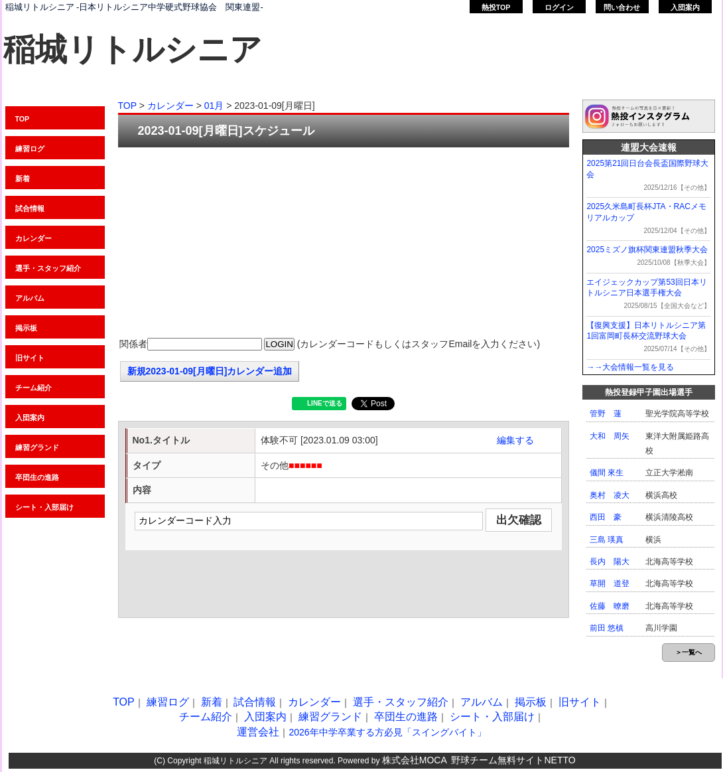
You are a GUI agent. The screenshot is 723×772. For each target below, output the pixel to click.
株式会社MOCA (414, 760)
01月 (214, 105)
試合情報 (29, 208)
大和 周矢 (609, 436)
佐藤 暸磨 (609, 606)
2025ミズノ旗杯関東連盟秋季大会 (647, 249)
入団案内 (685, 7)
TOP (22, 119)
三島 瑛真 (607, 539)
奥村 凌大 (609, 495)
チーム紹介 (33, 388)
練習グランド (37, 447)
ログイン (559, 7)
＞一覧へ (688, 652)
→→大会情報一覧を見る (630, 367)
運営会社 (258, 731)
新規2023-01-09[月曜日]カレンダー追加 (210, 371)
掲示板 (26, 328)
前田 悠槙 (607, 628)
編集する (515, 440)
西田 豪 (606, 517)
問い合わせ (622, 7)
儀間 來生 (607, 472)
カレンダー (33, 238)
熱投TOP (496, 7)
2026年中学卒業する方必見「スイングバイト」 (387, 732)
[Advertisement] (343, 244)
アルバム (29, 298)
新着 (22, 179)
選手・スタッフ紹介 (48, 268)
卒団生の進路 (37, 477)
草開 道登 (609, 583)
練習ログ (29, 149)
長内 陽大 (609, 561)
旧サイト (29, 358)
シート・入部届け (44, 507)
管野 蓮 (606, 413)
